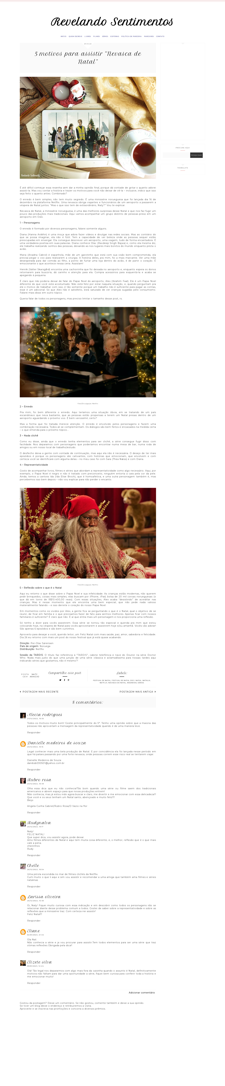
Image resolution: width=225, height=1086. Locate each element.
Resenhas (132, 688)
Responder (34, 737)
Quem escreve (68, 40)
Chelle (33, 870)
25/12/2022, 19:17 (35, 831)
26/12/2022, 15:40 (35, 905)
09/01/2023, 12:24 (35, 971)
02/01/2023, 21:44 (35, 940)
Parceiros (155, 40)
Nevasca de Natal (117, 688)
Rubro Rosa (39, 784)
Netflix (103, 688)
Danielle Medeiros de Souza (56, 747)
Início (54, 40)
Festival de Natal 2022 (123, 685)
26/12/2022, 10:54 (35, 874)
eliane (33, 936)
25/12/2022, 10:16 (35, 751)
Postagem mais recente (39, 696)
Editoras (116, 40)
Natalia (146, 685)
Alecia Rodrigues (45, 719)
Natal (138, 685)
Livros (83, 40)
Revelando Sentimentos (112, 23)
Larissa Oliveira (44, 901)
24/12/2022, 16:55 (35, 723)
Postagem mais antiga (138, 696)
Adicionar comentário (142, 997)
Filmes (93, 40)
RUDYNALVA (39, 827)
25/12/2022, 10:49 (35, 789)
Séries (104, 40)
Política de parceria (136, 40)
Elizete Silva (39, 967)
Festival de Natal (102, 685)
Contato (169, 40)
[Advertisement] (183, 96)
